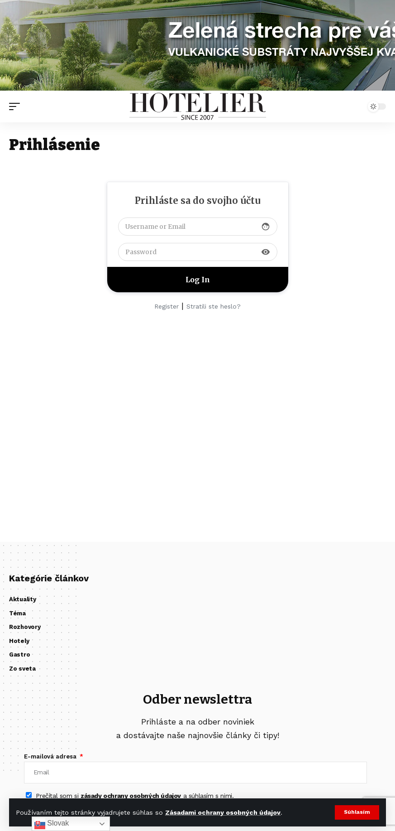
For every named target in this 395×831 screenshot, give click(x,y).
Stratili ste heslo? (213, 306)
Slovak (51, 823)
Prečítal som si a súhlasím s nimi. (134, 796)
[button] (356, 812)
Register (166, 306)
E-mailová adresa (51, 756)
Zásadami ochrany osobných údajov (223, 812)
